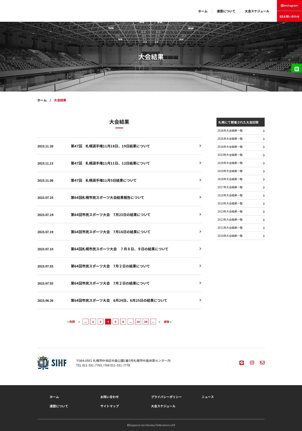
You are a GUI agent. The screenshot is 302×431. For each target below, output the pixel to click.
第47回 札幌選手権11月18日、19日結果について (110, 145)
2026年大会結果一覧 (229, 130)
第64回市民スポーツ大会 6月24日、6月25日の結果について (119, 300)
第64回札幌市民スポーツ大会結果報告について (107, 197)
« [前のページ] (79, 321)
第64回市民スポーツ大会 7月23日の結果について (111, 214)
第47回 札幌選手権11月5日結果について (104, 180)
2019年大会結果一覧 (229, 171)
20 (145, 321)
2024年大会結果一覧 (229, 147)
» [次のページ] (159, 321)
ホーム (202, 11)
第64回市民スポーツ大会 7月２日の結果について (110, 265)
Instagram (291, 5)
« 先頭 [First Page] (71, 321)
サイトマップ (109, 406)
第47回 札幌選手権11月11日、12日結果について (110, 163)
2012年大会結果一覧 (229, 219)
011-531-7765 (92, 365)
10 (138, 321)
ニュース (208, 396)
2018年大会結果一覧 (229, 179)
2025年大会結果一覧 (229, 138)
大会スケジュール (257, 11)
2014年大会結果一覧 (229, 203)
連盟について (226, 11)
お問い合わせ (291, 16)
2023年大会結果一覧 (229, 155)
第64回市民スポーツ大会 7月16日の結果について (111, 231)
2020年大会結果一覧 (229, 163)
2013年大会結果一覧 (229, 211)
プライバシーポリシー (166, 396)
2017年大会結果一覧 (229, 187)
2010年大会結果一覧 (229, 236)
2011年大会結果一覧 (229, 227)
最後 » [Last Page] (167, 321)
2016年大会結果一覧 (229, 195)
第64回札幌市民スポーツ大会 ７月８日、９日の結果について (120, 248)
